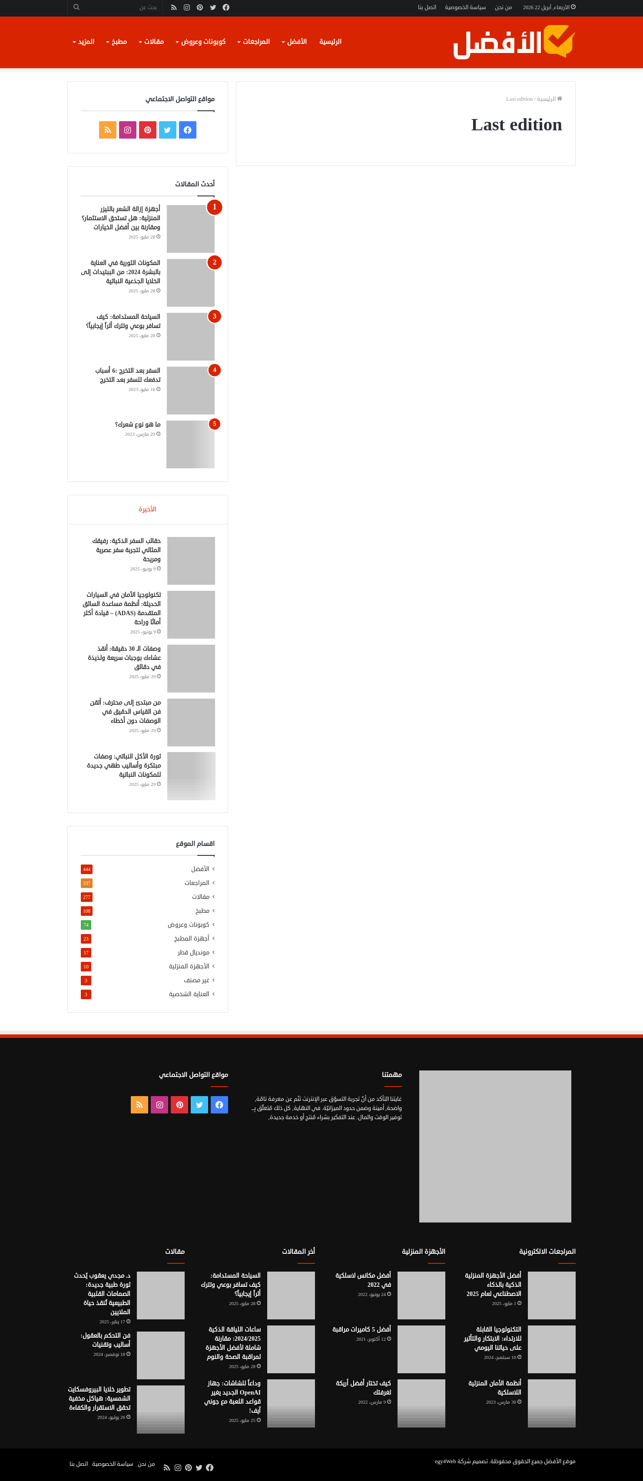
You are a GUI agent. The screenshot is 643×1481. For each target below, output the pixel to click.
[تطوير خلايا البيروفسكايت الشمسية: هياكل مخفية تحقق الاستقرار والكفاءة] (161, 1411)
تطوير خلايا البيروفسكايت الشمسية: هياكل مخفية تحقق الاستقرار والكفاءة (99, 1400)
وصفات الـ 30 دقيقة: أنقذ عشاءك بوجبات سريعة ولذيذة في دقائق (123, 658)
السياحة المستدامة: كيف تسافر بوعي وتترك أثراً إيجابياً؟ (231, 1286)
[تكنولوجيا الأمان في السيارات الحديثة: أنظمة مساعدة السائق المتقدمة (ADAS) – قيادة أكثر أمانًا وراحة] (191, 615)
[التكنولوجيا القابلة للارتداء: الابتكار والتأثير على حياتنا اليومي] (552, 1351)
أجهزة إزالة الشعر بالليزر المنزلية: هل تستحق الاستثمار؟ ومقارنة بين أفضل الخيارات (121, 218)
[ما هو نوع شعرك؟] (191, 444)
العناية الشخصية (189, 995)
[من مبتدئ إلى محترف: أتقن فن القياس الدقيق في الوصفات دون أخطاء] (191, 723)
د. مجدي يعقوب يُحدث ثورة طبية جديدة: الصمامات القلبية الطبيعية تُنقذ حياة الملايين (102, 1295)
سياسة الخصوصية (465, 7)
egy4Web (445, 1463)
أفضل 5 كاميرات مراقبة (361, 1331)
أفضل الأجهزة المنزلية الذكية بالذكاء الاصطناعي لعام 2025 (493, 1286)
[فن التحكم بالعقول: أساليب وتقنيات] (161, 1357)
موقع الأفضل (560, 1463)
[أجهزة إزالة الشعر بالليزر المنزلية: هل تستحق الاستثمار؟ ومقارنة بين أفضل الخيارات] (191, 229)
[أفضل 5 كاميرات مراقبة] (421, 1351)
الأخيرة (147, 509)
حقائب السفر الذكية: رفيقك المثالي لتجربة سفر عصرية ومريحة (125, 550)
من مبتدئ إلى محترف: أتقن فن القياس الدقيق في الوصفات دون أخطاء (124, 712)
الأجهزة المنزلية (189, 968)
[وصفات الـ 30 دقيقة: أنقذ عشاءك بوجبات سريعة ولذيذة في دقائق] (191, 669)
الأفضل (297, 41)
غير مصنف (196, 981)
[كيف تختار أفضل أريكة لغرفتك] (421, 1404)
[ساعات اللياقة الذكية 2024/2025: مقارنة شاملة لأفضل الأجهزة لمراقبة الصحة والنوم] (291, 1351)
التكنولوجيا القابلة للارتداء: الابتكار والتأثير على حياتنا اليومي (492, 1340)
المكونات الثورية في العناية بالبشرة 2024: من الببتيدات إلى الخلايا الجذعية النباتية (120, 272)
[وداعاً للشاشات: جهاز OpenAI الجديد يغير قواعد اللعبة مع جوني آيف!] (291, 1404)
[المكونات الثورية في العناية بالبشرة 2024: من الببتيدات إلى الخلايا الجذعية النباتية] (191, 283)
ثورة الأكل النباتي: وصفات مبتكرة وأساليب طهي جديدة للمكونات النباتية (123, 766)
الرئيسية (330, 41)
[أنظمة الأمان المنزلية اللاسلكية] (552, 1404)
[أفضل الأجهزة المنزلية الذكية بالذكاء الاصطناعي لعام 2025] (552, 1297)
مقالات (154, 41)
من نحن (503, 7)
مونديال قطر (193, 954)
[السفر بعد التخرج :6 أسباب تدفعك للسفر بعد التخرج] (191, 390)
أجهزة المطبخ (191, 940)
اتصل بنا (427, 7)
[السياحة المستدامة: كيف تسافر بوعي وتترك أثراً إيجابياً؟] (191, 337)
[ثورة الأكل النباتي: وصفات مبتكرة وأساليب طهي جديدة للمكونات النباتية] (191, 777)
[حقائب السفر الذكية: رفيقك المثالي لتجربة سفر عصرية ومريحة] (191, 561)
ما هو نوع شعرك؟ (137, 425)
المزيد (86, 41)
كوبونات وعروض (203, 41)
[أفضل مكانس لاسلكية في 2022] (421, 1297)
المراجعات (256, 41)
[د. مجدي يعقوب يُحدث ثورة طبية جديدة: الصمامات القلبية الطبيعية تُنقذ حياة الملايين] (161, 1297)
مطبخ (119, 41)
